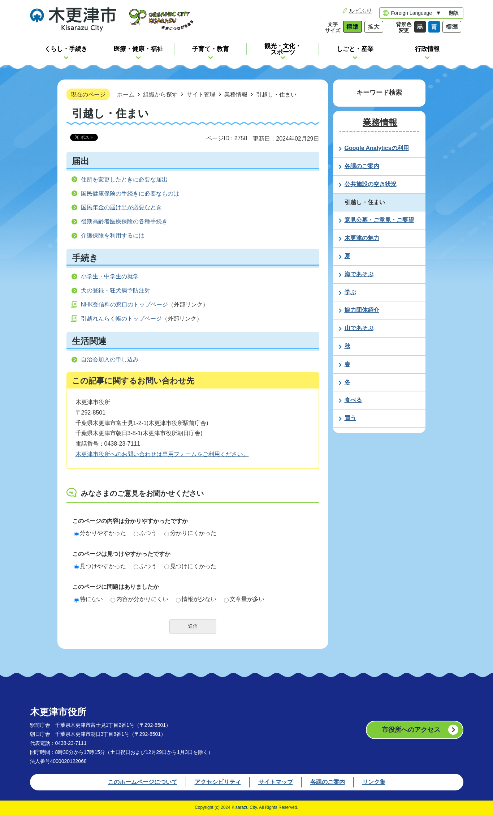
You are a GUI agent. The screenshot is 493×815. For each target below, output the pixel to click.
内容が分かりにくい (139, 599)
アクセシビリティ (218, 782)
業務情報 (235, 94)
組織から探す (160, 94)
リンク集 (373, 782)
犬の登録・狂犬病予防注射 (115, 290)
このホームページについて (142, 782)
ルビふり (360, 11)
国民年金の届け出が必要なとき (121, 207)
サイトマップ (275, 782)
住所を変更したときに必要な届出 (124, 179)
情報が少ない (196, 599)
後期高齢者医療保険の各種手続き (124, 221)
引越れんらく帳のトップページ (121, 319)
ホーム (125, 94)
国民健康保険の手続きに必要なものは (130, 193)
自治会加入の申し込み (110, 359)
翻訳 (454, 13)
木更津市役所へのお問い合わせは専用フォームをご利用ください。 (162, 454)
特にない (88, 599)
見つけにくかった (190, 566)
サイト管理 (200, 94)
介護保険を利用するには (112, 235)
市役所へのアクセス (411, 729)
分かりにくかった (190, 533)
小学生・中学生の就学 (110, 276)
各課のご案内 (327, 782)
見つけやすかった (100, 566)
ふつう (145, 533)
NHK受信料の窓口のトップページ (124, 304)
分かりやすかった (100, 533)
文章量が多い (244, 599)
